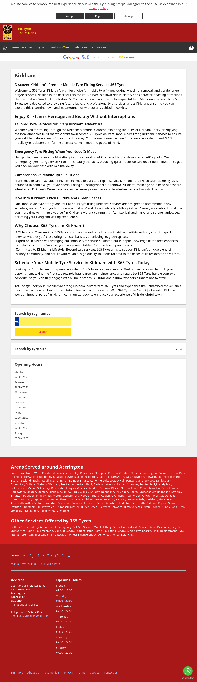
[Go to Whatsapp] (57, 554)
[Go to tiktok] (66, 554)
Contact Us (99, 46)
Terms (81, 671)
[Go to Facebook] (32, 554)
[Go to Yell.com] (49, 554)
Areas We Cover (22, 46)
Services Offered (59, 46)
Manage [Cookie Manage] (128, 15)
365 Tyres (17, 671)
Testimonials (52, 671)
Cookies (94, 671)
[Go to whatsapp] (188, 671)
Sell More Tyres (50, 563)
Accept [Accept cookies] (69, 15)
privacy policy (98, 8)
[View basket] (191, 47)
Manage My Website (24, 563)
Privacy (68, 671)
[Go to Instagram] (41, 554)
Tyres (40, 46)
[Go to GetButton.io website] (188, 678)
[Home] (5, 47)
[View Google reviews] (98, 57)
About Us (81, 46)
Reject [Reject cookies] (99, 15)
